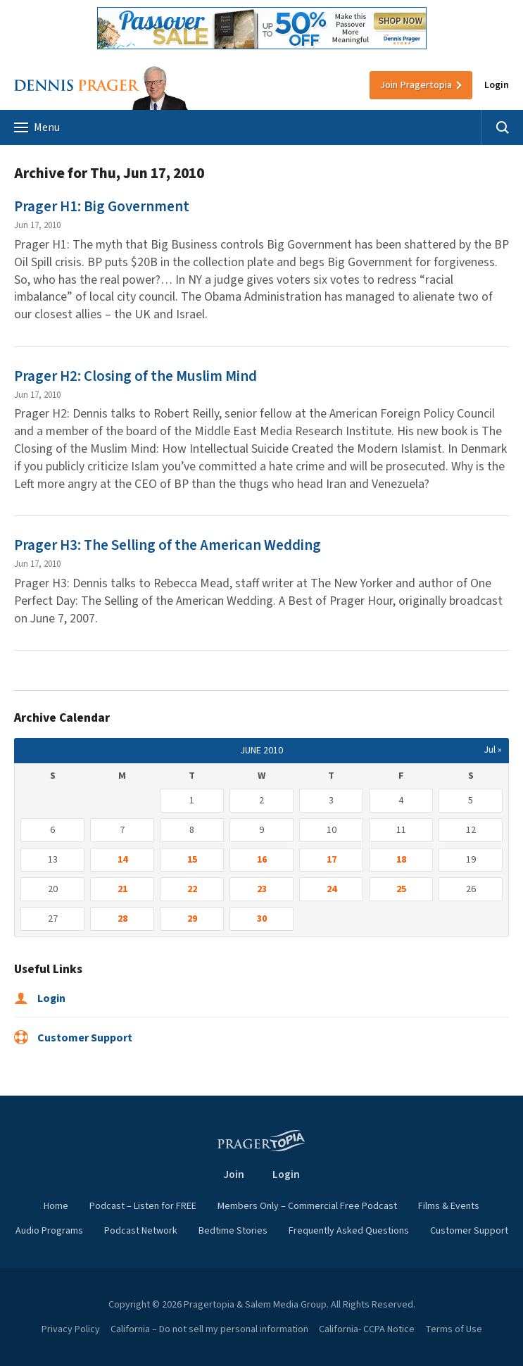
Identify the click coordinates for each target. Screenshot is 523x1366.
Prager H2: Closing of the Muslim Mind (135, 376)
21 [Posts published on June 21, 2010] (122, 889)
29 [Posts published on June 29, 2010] (192, 919)
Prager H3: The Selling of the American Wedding (167, 545)
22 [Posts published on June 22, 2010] (192, 889)
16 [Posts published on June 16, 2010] (262, 860)
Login (496, 85)
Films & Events (448, 1206)
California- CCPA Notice (367, 1329)
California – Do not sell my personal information (209, 1329)
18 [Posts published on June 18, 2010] (401, 860)
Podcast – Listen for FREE (142, 1206)
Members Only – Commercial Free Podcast (307, 1206)
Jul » (493, 750)
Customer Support (73, 1038)
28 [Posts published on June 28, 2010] (122, 919)
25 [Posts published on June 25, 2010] (401, 889)
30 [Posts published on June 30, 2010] (262, 919)
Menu (37, 127)
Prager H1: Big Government (101, 206)
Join (416, 85)
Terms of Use (453, 1329)
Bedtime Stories (233, 1231)
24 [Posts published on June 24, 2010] (331, 889)
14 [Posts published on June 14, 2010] (122, 860)
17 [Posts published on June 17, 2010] (331, 860)
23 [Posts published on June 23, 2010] (262, 889)
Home (56, 1206)
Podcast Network (140, 1231)
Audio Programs (49, 1231)
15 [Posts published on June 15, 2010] (192, 860)
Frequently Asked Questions (349, 1231)
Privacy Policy (71, 1329)
